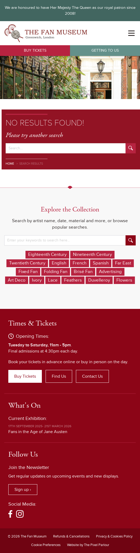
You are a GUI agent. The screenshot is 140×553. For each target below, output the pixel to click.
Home (10, 163)
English (59, 263)
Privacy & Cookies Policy (114, 536)
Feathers (73, 280)
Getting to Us (105, 50)
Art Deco (16, 280)
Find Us (59, 376)
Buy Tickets (35, 50)
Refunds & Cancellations (71, 536)
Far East (123, 263)
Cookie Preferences (46, 545)
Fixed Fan (28, 271)
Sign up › (22, 489)
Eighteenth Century (47, 254)
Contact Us (92, 376)
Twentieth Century (27, 263)
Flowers (124, 280)
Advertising (110, 271)
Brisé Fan (83, 271)
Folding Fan (55, 271)
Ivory (37, 280)
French (79, 263)
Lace (53, 280)
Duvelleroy (99, 280)
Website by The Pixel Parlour (88, 545)
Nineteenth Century (92, 254)
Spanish (101, 263)
